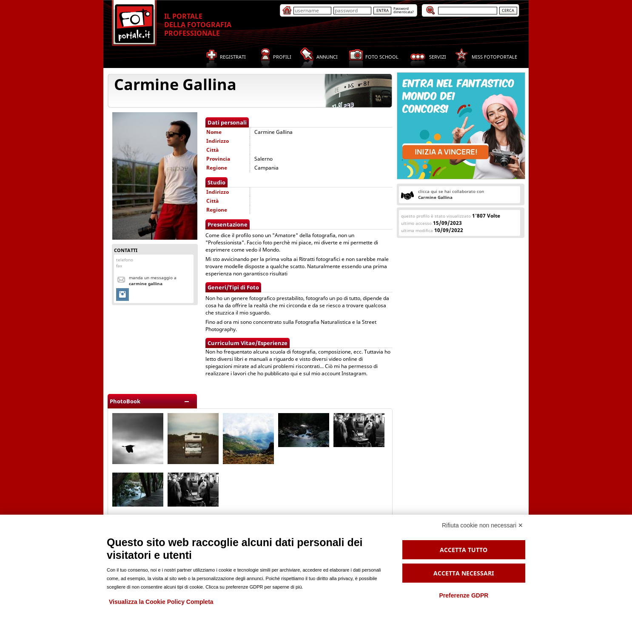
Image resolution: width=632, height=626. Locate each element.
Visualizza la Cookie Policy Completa (161, 601)
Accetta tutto (463, 550)
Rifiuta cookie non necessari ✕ (482, 525)
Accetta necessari (463, 573)
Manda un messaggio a (153, 280)
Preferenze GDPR (463, 595)
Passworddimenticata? (403, 10)
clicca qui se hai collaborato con (451, 194)
